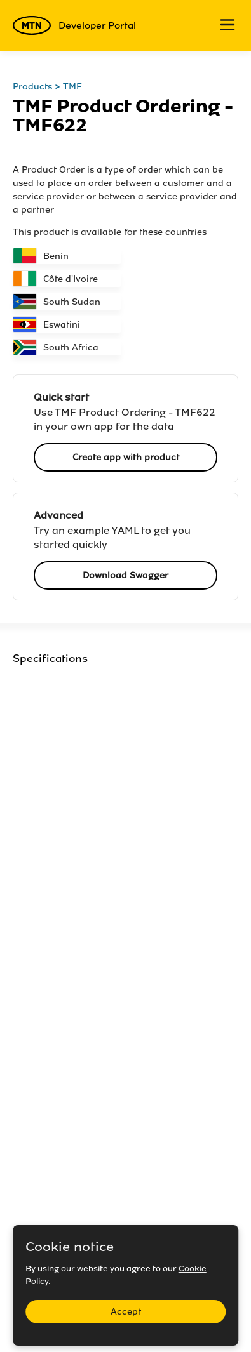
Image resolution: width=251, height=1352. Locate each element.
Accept (126, 1312)
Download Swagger (125, 575)
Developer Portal (74, 25)
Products (32, 87)
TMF (72, 87)
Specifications (50, 658)
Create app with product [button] (125, 457)
